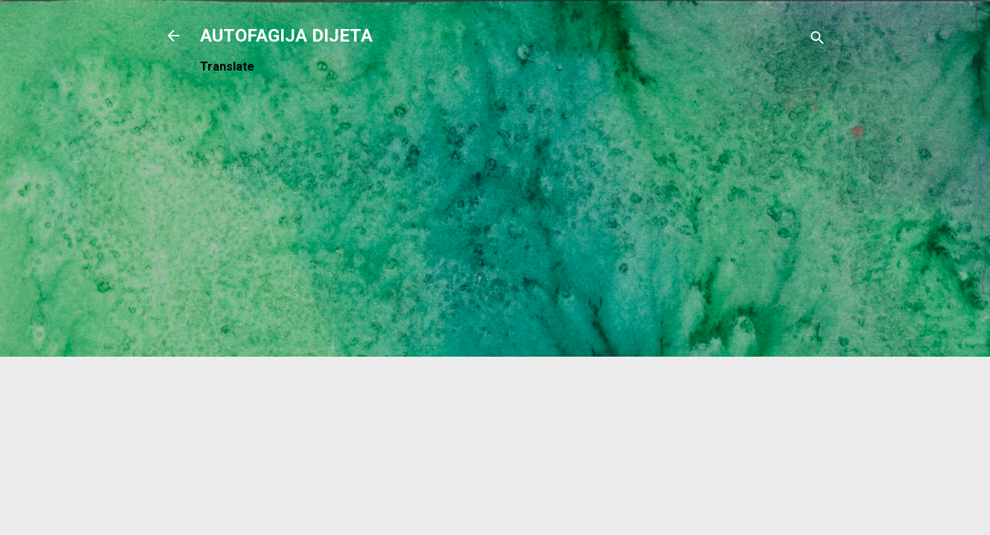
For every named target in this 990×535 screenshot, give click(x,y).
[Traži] (817, 40)
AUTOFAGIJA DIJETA (286, 35)
